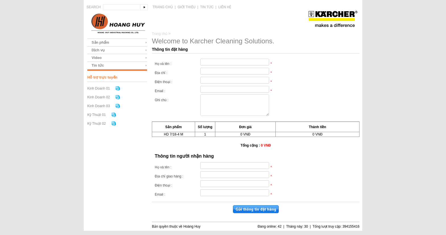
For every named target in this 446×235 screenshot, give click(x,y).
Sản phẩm (100, 42)
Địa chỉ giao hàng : (169, 181)
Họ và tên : (163, 64)
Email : (160, 91)
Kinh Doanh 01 (98, 88)
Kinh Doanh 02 (98, 97)
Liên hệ (224, 7)
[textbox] (122, 7)
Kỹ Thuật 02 (96, 124)
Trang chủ (162, 7)
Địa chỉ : (161, 73)
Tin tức (207, 7)
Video (97, 58)
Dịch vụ (98, 50)
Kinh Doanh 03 (98, 106)
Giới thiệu (186, 7)
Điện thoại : (163, 82)
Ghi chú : (161, 100)
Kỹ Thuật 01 (96, 115)
